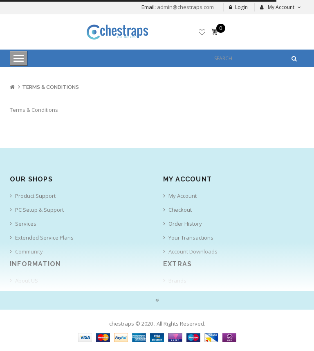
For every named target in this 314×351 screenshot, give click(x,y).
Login (238, 7)
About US (26, 280)
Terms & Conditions (50, 87)
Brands (177, 280)
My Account (182, 195)
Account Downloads (193, 251)
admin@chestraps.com (185, 7)
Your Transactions (190, 237)
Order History (185, 223)
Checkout (180, 209)
